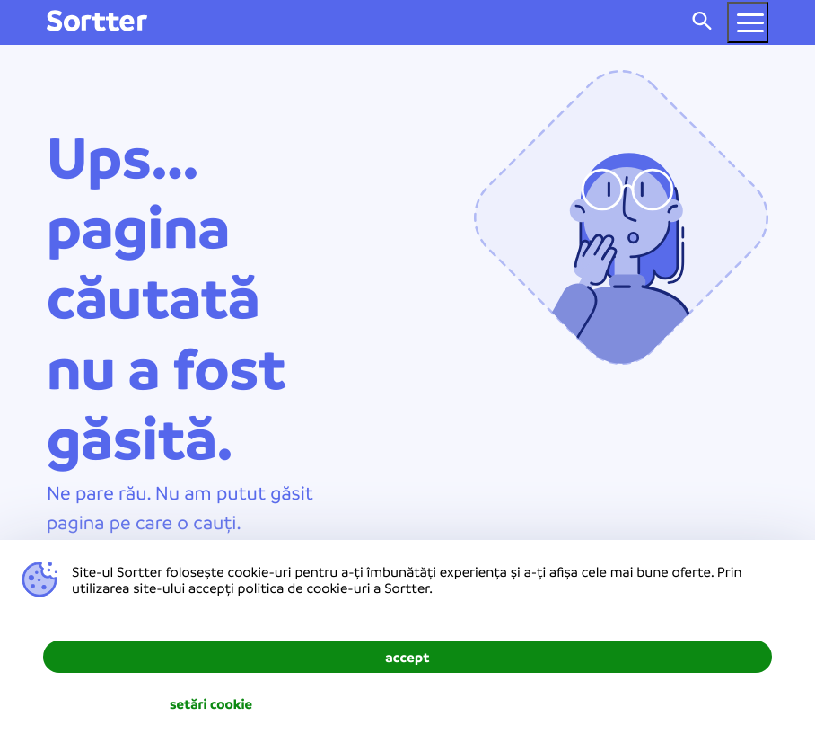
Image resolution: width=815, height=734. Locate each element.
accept (407, 657)
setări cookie (211, 703)
